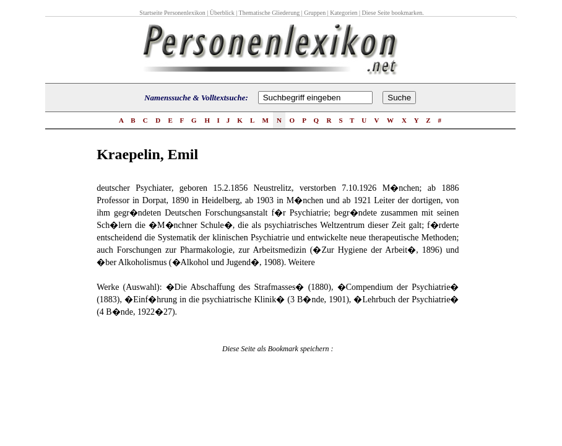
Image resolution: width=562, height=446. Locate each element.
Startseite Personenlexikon (172, 12)
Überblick (222, 12)
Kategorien (343, 12)
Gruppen (315, 12)
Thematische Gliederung (269, 12)
